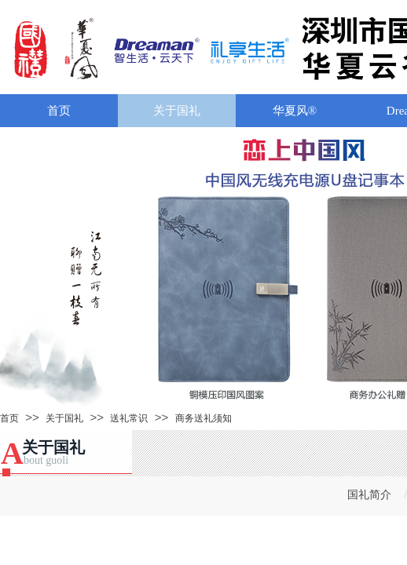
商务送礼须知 (203, 418)
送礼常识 (129, 418)
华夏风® (295, 110)
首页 (59, 110)
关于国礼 (176, 110)
